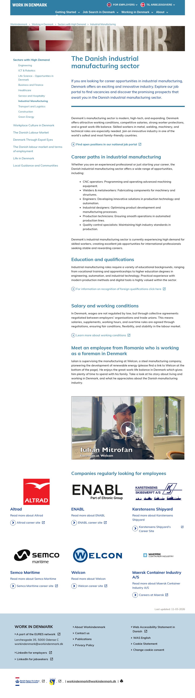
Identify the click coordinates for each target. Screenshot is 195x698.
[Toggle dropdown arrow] (137, 4)
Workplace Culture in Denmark (33, 125)
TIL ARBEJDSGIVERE (156, 4)
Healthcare (24, 90)
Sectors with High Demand (72, 24)
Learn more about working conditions (104, 335)
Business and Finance (30, 84)
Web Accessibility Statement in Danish (154, 629)
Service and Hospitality (31, 95)
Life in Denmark (23, 158)
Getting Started (65, 12)
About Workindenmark (90, 627)
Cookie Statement (145, 643)
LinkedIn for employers (34, 653)
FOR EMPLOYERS (121, 4)
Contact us (82, 633)
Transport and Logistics (31, 106)
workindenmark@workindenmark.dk (91, 681)
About (160, 12)
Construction (25, 111)
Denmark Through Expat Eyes (33, 139)
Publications (83, 639)
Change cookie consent (148, 650)
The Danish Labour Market (31, 132)
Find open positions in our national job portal (109, 144)
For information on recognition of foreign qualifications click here (121, 289)
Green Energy (26, 116)
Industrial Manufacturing (33, 100)
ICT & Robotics (26, 70)
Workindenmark (18, 24)
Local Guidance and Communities (35, 165)
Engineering (25, 65)
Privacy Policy (84, 645)
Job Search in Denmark (99, 12)
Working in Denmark (135, 12)
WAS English (142, 638)
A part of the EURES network (39, 634)
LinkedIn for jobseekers (36, 659)
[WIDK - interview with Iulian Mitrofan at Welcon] (128, 428)
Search (62, 16)
